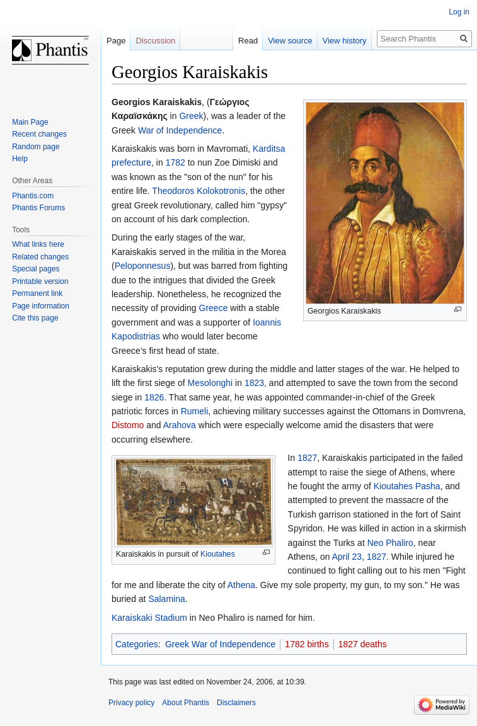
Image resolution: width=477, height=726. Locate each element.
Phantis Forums (38, 207)
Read (248, 40)
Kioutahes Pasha (407, 486)
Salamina (166, 599)
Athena (241, 585)
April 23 (347, 557)
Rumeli (195, 411)
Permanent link (37, 293)
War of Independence (180, 130)
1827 (307, 458)
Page (115, 40)
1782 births (306, 644)
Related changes (40, 256)
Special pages (35, 268)
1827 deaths (362, 644)
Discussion (155, 40)
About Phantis (185, 702)
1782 (175, 162)
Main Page (30, 122)
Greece (213, 308)
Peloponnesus (143, 266)
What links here (38, 244)
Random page (35, 146)
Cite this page (35, 318)
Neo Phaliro (390, 543)
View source (290, 40)
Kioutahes (217, 554)
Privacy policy (131, 702)
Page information (40, 306)
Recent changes (39, 134)
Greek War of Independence (220, 644)
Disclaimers (236, 702)
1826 (154, 397)
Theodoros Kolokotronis (198, 191)
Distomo (128, 425)
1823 (254, 383)
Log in (459, 12)
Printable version (40, 281)
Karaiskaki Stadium (149, 618)
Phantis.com (33, 195)
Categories (136, 644)
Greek (191, 116)
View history (345, 40)
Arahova (179, 425)
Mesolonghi (210, 383)
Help (20, 158)
